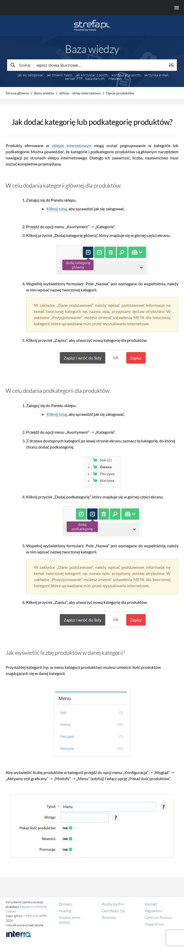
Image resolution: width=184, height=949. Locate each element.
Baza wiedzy (44, 93)
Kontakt (151, 904)
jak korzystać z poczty (92, 75)
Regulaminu (27, 907)
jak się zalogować (30, 75)
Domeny (65, 904)
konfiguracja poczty (126, 75)
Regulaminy (154, 911)
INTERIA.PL (31, 916)
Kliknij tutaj (57, 208)
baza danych (95, 78)
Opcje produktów (120, 93)
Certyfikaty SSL (113, 911)
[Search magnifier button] (20, 65)
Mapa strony (154, 924)
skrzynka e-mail (156, 75)
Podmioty (109, 917)
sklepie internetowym (71, 145)
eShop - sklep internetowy (80, 93)
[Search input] (100, 65)
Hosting (65, 911)
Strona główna (17, 93)
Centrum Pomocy (158, 917)
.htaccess (115, 78)
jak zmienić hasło (59, 75)
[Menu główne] (92, 7)
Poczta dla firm (113, 904)
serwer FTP (73, 78)
